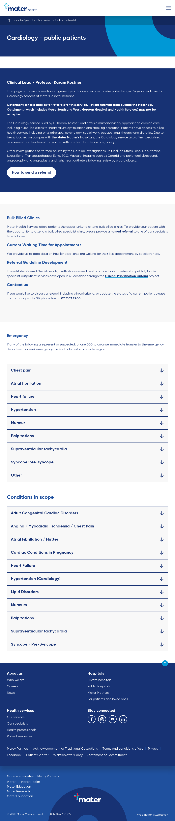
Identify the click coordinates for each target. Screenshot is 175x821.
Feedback (14, 755)
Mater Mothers (98, 693)
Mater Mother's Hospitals (75, 137)
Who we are (15, 680)
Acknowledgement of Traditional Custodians (65, 748)
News (11, 693)
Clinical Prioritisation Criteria (126, 276)
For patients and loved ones (108, 699)
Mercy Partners (17, 748)
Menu (168, 8)
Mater (11, 782)
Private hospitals (99, 680)
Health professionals (21, 730)
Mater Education (19, 786)
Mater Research (18, 791)
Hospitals (96, 673)
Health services (20, 711)
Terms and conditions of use (122, 748)
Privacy (153, 748)
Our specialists (17, 723)
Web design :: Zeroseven (152, 814)
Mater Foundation (20, 796)
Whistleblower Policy (68, 755)
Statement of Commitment (107, 755)
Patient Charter (37, 755)
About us (15, 673)
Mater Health (30, 782)
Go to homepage (20, 8)
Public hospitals (99, 686)
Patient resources (19, 736)
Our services (15, 717)
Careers (12, 686)
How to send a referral (31, 172)
